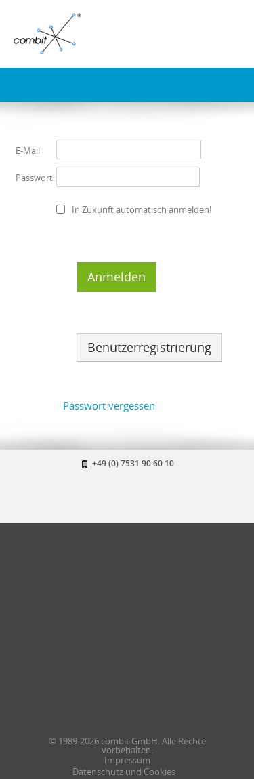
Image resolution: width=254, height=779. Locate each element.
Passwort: (35, 178)
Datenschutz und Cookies (123, 771)
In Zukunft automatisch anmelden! (141, 209)
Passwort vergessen (109, 405)
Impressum (127, 760)
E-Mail (28, 150)
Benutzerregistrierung (149, 347)
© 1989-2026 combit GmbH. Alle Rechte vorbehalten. (127, 745)
